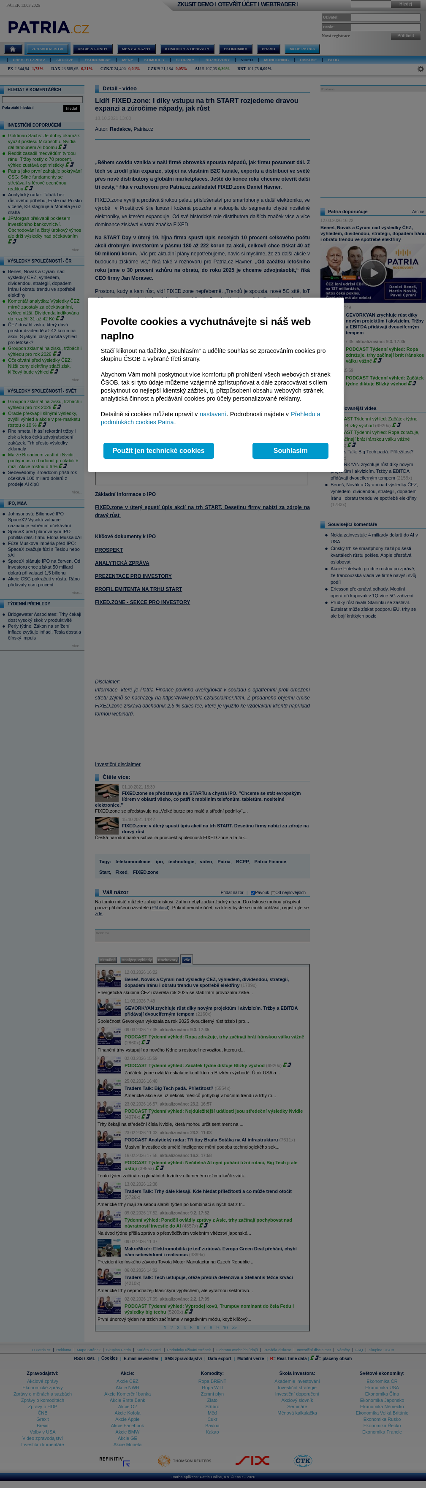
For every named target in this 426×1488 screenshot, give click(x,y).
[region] (216, 385)
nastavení (213, 414)
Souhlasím (291, 450)
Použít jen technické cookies (159, 450)
